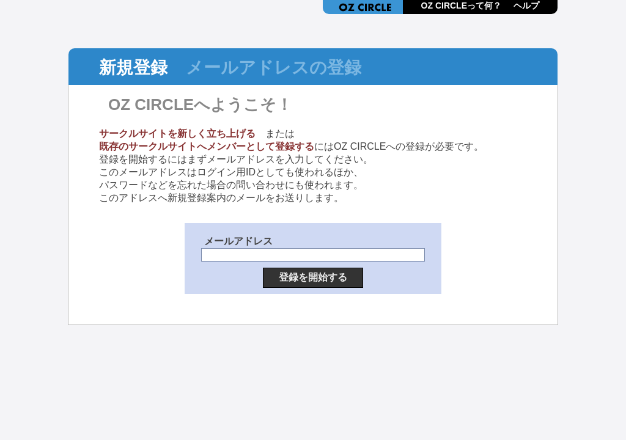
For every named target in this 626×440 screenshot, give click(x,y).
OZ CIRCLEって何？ (461, 5)
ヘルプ (526, 5)
